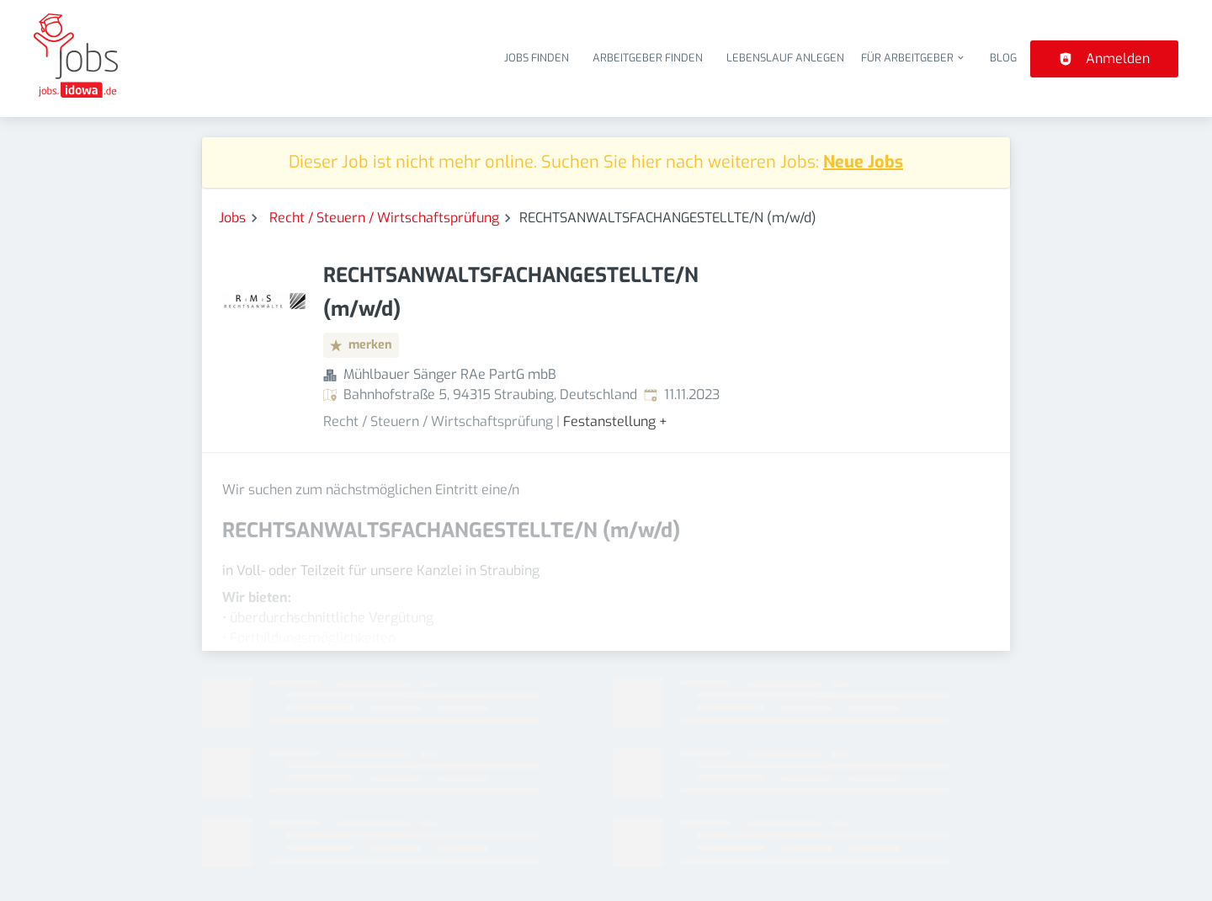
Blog (1003, 58)
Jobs (232, 218)
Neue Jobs (863, 162)
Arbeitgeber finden (648, 58)
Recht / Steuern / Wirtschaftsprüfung (384, 218)
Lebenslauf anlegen (785, 58)
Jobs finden (536, 58)
